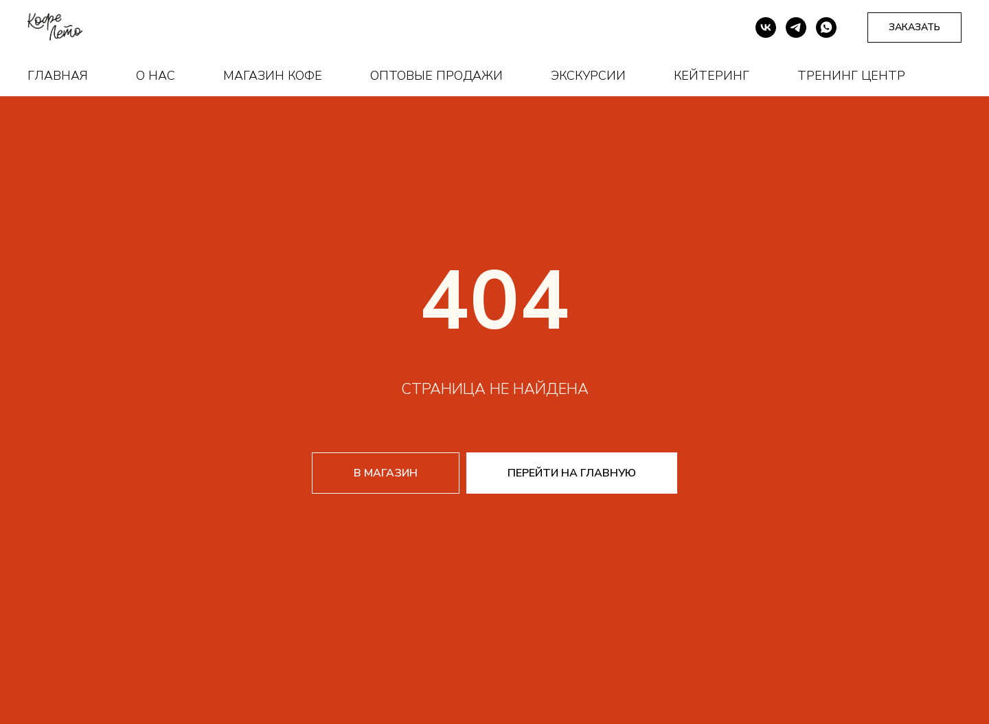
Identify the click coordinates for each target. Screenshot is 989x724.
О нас (155, 75)
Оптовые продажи (436, 75)
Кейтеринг (711, 75)
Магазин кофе (272, 75)
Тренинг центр (851, 75)
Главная (57, 75)
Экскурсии (588, 75)
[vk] (765, 27)
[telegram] (796, 27)
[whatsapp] (826, 27)
